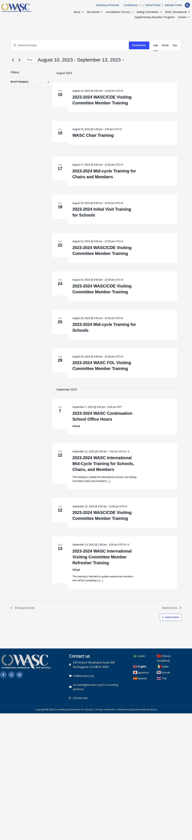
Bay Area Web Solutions (144, 709)
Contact (184, 17)
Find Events (139, 45)
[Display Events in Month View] (165, 45)
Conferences (132, 5)
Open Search (187, 5)
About (79, 12)
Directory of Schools (107, 5)
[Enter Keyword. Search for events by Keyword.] (70, 45)
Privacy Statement (105, 709)
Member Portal (173, 5)
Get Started (95, 12)
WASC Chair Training (93, 135)
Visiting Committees (149, 12)
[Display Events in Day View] (175, 45)
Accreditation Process (119, 12)
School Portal (152, 5)
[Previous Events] (13, 60)
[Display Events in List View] (155, 45)
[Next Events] (19, 60)
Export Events (170, 617)
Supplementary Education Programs (155, 17)
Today (29, 60)
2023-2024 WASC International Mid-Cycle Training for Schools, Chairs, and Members (103, 463)
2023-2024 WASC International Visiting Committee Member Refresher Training (102, 557)
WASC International (177, 12)
